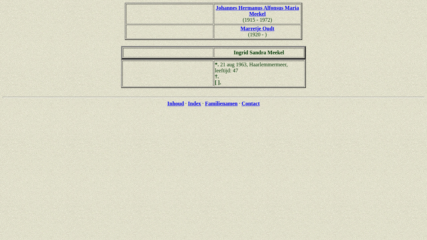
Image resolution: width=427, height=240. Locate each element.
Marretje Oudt (257, 28)
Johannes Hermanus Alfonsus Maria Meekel (257, 11)
